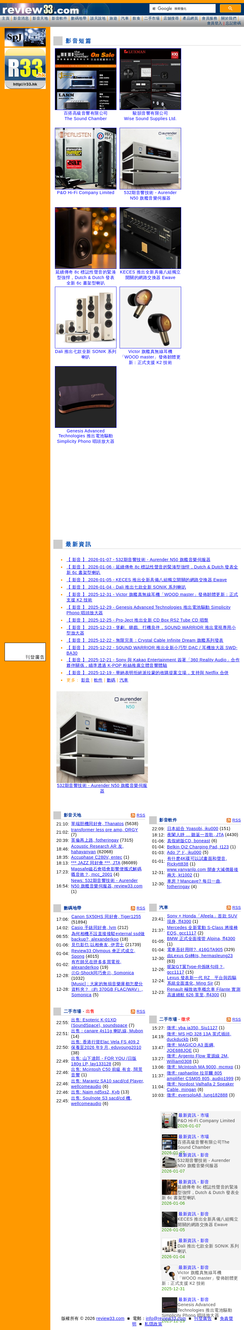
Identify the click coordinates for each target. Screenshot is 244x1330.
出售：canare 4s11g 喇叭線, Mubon (107, 1030)
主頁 (5, 18)
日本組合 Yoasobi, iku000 (192, 828)
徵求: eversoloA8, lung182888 (197, 1095)
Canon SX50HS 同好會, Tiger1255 (106, 916)
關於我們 (228, 18)
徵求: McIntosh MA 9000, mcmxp (200, 1066)
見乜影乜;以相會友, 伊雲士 (97, 944)
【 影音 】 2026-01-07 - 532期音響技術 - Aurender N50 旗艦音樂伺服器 (138, 559)
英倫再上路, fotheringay (95, 840)
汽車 (125, 18)
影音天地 (40, 18)
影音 (85, 680)
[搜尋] (181, 8)
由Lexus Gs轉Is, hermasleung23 (200, 955)
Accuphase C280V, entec (96, 857)
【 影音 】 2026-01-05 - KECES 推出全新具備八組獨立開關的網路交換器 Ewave (146, 579)
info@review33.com (166, 1318)
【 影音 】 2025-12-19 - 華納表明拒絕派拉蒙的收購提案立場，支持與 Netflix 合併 (147, 672)
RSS (141, 815)
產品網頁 (190, 18)
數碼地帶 (78, 18)
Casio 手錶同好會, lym (93, 927)
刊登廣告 (203, 1318)
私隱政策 (153, 1323)
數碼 (111, 680)
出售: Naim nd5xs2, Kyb (95, 1091)
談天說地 (98, 18)
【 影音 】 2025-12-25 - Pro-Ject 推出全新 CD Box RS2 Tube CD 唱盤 (137, 620)
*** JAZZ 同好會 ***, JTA (95, 862)
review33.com (110, 1318)
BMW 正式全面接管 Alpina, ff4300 (201, 938)
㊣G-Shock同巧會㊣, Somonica (102, 972)
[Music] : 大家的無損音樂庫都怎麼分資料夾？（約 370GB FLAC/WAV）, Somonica (107, 989)
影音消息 (21, 18)
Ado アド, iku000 (184, 852)
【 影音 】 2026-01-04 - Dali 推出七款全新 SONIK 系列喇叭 (126, 587)
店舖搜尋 (171, 18)
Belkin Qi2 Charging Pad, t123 (198, 846)
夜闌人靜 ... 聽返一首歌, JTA (195, 834)
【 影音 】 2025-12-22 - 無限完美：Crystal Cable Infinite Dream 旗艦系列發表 (145, 640)
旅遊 (113, 18)
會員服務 (209, 18)
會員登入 (214, 23)
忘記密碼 (233, 23)
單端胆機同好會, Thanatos (97, 823)
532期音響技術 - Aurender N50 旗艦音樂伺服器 (102, 786)
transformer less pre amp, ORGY (104, 829)
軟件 (98, 680)
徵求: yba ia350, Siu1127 (192, 1027)
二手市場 (152, 18)
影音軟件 (59, 18)
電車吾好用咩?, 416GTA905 (195, 949)
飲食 (136, 18)
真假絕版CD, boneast (188, 840)
